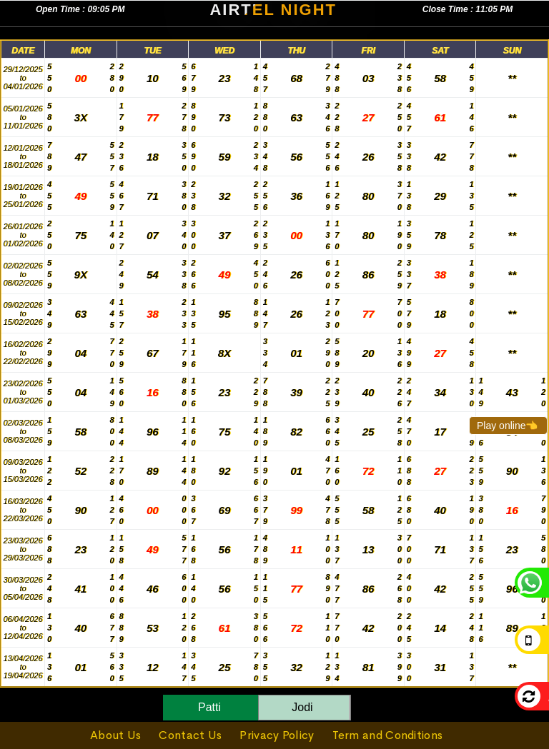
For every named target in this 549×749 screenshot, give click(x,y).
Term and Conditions (387, 735)
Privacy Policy (276, 735)
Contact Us (190, 735)
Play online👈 (507, 425)
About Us (115, 735)
